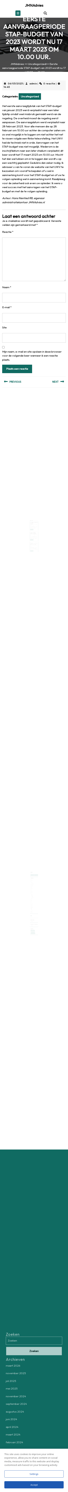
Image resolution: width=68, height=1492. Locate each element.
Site (4, 327)
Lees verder (32, 528)
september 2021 (32, 903)
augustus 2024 (32, 886)
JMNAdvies (34, 5)
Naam (6, 287)
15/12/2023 (32, 532)
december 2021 (32, 901)
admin (33, 83)
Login (31, 912)
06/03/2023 (15, 83)
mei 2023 (31, 893)
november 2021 (32, 902)
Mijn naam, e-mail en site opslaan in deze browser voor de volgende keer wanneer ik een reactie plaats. (32, 355)
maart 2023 (32, 894)
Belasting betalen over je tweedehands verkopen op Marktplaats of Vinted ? (34, 540)
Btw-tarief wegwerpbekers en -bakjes (34, 522)
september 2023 (32, 891)
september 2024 (32, 885)
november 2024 (32, 884)
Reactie (7, 232)
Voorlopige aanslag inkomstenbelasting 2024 (33, 531)
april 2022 (32, 900)
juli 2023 (31, 892)
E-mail (7, 307)
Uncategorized (37, 64)
